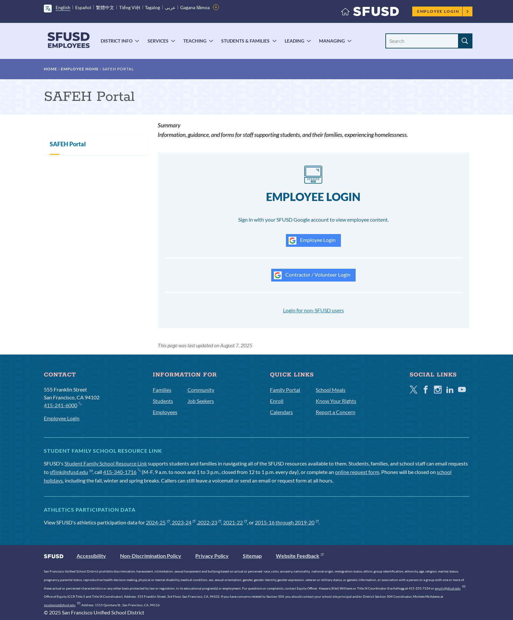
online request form (357, 472)
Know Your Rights (336, 401)
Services (158, 41)
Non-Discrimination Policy (150, 556)
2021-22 (235, 522)
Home (50, 68)
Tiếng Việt (129, 7)
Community (200, 390)
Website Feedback (300, 556)
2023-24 (184, 522)
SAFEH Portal (68, 144)
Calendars (281, 412)
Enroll (276, 401)
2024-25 (158, 522)
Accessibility (91, 556)
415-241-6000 (62, 404)
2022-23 (209, 522)
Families (162, 390)
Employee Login (443, 11)
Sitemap (252, 556)
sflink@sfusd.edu (71, 472)
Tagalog (152, 7)
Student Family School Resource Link (105, 463)
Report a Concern (335, 412)
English (63, 7)
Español (83, 7)
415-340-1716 (122, 472)
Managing (332, 41)
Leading (294, 41)
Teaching (194, 41)
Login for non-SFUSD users (313, 310)
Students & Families (245, 41)
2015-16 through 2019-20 (287, 522)
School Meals (330, 390)
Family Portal (285, 390)
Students (163, 401)
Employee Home (80, 68)
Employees (165, 412)
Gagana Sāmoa (195, 7)
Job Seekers (200, 401)
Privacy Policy (212, 556)
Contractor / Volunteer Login (312, 275)
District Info (117, 41)
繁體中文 (105, 7)
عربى (170, 7)
